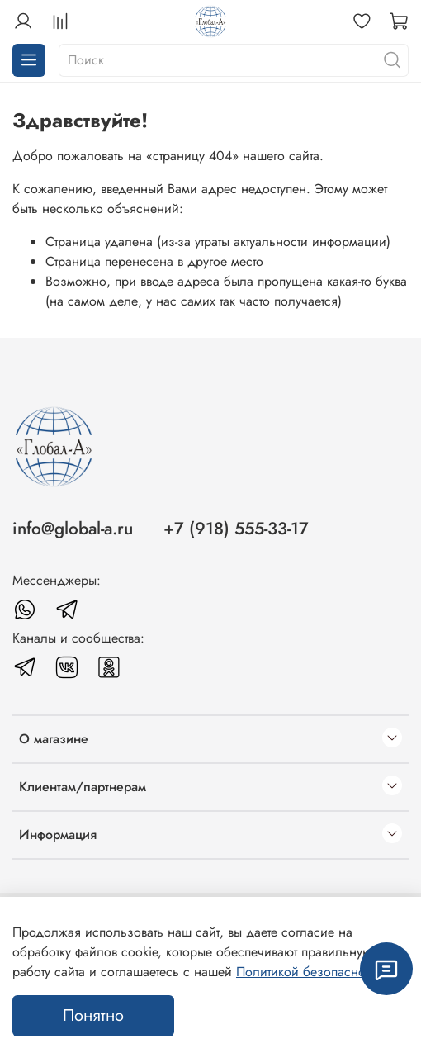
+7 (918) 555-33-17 (236, 528)
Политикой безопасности (309, 971)
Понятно (93, 1015)
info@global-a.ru (72, 528)
